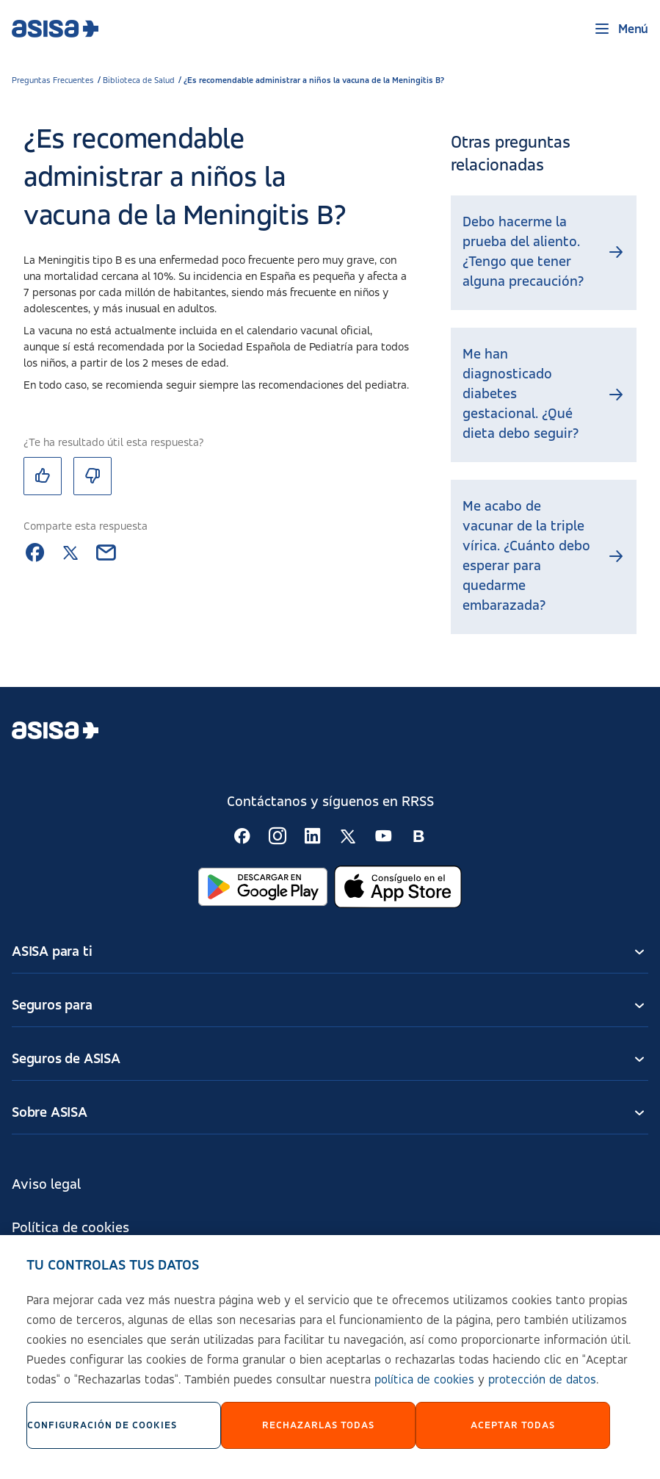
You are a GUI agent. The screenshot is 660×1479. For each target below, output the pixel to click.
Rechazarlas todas (318, 1435)
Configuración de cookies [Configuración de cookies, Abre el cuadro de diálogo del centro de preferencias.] (102, 1435)
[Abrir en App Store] (398, 887)
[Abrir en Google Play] (262, 887)
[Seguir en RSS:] (242, 836)
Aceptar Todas (513, 1435)
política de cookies (424, 1389)
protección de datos (542, 1389)
